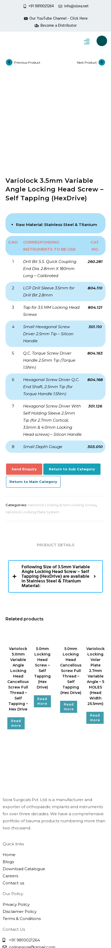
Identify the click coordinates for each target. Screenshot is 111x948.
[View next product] (101, 62)
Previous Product (27, 62)
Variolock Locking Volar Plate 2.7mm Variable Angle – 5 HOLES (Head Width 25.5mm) (95, 590)
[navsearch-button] (102, 41)
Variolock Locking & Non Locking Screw (62, 419)
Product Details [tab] (55, 459)
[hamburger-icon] (87, 42)
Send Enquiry (24, 383)
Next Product (87, 62)
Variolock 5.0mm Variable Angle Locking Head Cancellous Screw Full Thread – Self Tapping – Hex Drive (18, 593)
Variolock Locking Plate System (32, 426)
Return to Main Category (33, 396)
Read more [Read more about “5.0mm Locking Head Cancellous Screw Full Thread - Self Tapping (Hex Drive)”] (69, 621)
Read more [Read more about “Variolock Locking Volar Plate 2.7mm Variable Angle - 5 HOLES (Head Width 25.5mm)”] (95, 632)
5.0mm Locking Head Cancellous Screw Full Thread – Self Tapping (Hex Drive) (71, 585)
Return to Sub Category (72, 383)
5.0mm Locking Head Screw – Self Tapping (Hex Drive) (42, 582)
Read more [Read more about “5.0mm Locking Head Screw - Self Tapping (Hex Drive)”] (42, 615)
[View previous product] (9, 62)
